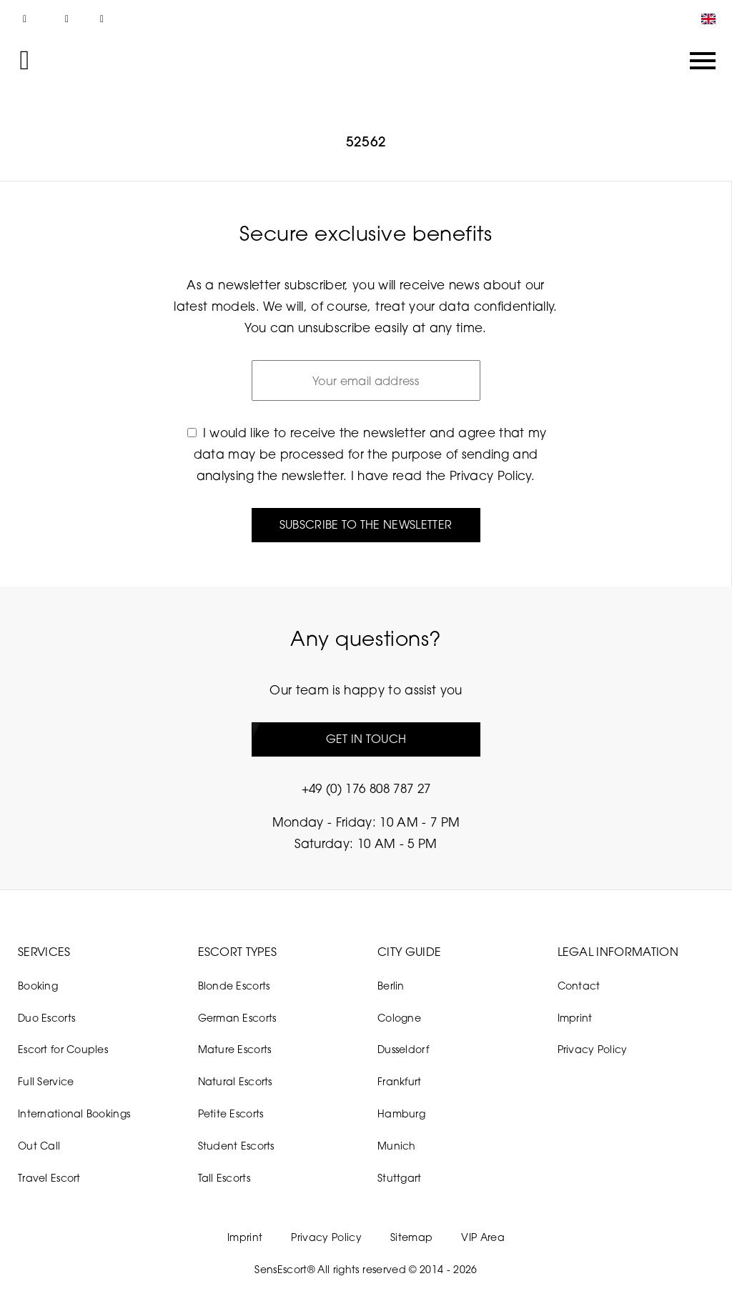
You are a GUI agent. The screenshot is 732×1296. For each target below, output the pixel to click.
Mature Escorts (235, 1049)
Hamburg (401, 1113)
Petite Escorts (231, 1113)
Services (44, 951)
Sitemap (411, 1237)
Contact (579, 986)
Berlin (391, 986)
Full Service (46, 1081)
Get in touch (366, 739)
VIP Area (483, 1237)
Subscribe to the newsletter (366, 524)
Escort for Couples (63, 1049)
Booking (38, 986)
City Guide (409, 951)
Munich (396, 1146)
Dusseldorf (403, 1049)
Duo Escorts (46, 1018)
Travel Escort (49, 1178)
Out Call (39, 1146)
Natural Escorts (235, 1081)
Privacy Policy (490, 475)
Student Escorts (236, 1146)
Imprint (575, 1018)
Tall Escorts (224, 1178)
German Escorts (237, 1018)
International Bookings (74, 1113)
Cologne (399, 1018)
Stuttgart (399, 1178)
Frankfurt (399, 1081)
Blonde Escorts (234, 986)
